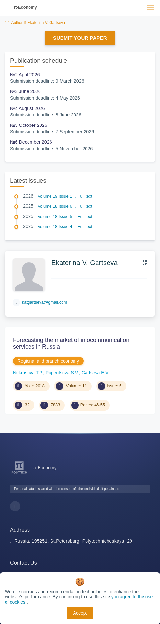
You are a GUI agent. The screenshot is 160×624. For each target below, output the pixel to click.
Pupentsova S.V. (62, 372)
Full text (83, 196)
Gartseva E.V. (95, 372)
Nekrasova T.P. (28, 372)
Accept (80, 613)
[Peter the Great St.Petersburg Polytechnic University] (19, 473)
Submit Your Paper (80, 38)
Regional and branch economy (48, 361)
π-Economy (25, 7)
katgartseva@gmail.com (44, 302)
